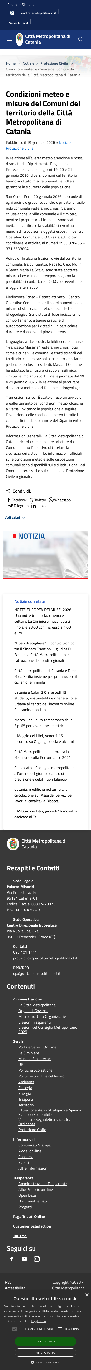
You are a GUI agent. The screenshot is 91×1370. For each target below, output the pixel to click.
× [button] (87, 1295)
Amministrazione (27, 999)
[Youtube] (24, 1259)
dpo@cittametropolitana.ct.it (37, 973)
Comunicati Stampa (34, 1145)
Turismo (20, 1236)
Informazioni (24, 1139)
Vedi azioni (15, 518)
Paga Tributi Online (29, 1216)
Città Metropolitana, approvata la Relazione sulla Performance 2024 (42, 754)
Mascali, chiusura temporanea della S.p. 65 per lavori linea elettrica (43, 722)
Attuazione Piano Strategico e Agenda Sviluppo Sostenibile (49, 1112)
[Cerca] (81, 39)
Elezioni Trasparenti (34, 1022)
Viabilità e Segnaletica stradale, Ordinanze (44, 1121)
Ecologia (25, 1087)
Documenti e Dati (32, 1201)
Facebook (16, 500)
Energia (24, 1093)
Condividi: (18, 491)
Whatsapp (59, 500)
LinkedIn (40, 506)
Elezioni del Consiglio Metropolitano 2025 (47, 1029)
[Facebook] (12, 1259)
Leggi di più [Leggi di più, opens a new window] (38, 1321)
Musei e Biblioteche (34, 1058)
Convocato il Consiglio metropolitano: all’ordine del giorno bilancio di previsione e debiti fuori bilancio (44, 773)
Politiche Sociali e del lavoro (41, 1076)
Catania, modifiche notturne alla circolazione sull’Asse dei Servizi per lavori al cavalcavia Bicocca (43, 795)
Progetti (25, 1207)
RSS (8, 1282)
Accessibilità (15, 1288)
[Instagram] (37, 1259)
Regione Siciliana (21, 4)
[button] (36, 1329)
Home (11, 63)
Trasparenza (23, 1178)
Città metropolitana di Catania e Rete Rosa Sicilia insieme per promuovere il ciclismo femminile (45, 676)
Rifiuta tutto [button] (45, 1352)
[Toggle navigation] (10, 39)
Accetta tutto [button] (45, 1341)
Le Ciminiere (28, 1053)
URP (21, 1064)
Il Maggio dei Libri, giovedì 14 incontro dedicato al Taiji (45, 814)
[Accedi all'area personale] (12, 13)
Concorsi (25, 1156)
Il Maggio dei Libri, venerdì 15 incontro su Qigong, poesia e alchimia (45, 738)
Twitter (37, 500)
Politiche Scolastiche (35, 1070)
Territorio (26, 1105)
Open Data (27, 1195)
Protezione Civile (54, 63)
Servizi (18, 1041)
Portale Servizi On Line (37, 1047)
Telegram (18, 506)
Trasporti (25, 1099)
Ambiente (26, 1082)
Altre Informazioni (33, 1168)
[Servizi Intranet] (18, 23)
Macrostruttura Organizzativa (43, 1016)
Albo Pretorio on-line (35, 1189)
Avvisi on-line (29, 1151)
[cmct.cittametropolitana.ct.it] (38, 13)
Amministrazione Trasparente (42, 1183)
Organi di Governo (33, 1010)
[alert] (45, 1330)
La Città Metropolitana (37, 1005)
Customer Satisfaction (32, 1226)
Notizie (28, 63)
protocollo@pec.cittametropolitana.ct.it (45, 958)
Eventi (23, 1162)
